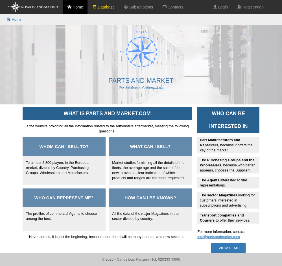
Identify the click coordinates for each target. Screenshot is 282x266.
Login (220, 7)
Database (104, 7)
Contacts (173, 7)
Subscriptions (138, 7)
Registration (250, 7)
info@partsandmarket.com (218, 237)
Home (75, 7)
